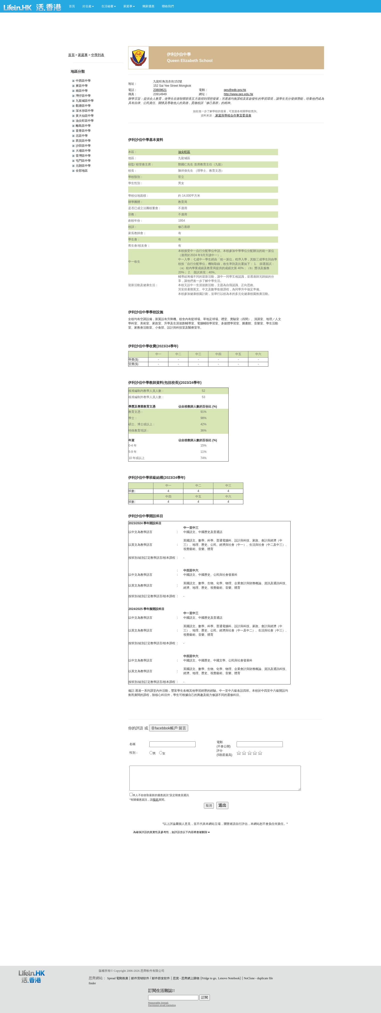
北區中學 (82, 135)
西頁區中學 (83, 140)
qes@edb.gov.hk (235, 90)
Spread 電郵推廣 (117, 978)
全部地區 (82, 170)
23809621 (159, 90)
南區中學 (82, 90)
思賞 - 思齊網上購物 (186, 978)
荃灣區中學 (83, 155)
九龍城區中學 (85, 100)
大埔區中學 (83, 150)
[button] (88, 6)
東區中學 (82, 85)
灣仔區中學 (83, 95)
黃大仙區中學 (85, 115)
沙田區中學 (83, 145)
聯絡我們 (168, 6)
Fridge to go (208, 978)
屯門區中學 (83, 160)
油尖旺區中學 (85, 120)
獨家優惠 (148, 6)
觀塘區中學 (83, 105)
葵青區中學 (83, 130)
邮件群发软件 (161, 978)
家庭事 (83, 55)
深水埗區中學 (85, 110)
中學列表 (97, 55)
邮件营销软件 (140, 978)
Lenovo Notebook (229, 978)
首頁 (72, 6)
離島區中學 (83, 125)
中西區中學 (83, 80)
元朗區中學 (83, 165)
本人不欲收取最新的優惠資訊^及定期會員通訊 (161, 795)
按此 (156, 799)
